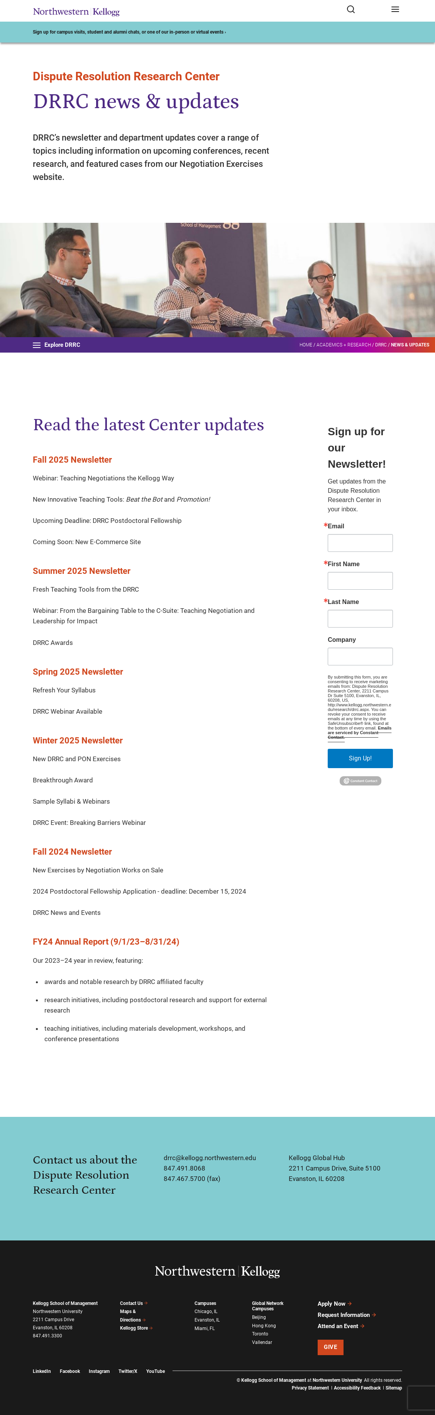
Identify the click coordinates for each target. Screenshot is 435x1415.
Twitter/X (127, 1371)
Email (336, 526)
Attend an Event (341, 1326)
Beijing (259, 1317)
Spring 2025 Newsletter (78, 672)
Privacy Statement (310, 1388)
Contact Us (134, 1303)
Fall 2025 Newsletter (72, 460)
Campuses (205, 1303)
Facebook (70, 1371)
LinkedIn (42, 1371)
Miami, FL (205, 1328)
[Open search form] (366, 9)
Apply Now (335, 1303)
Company (342, 640)
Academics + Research (344, 345)
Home (306, 345)
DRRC (381, 345)
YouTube (155, 1371)
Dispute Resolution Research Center (126, 76)
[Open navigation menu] (395, 9)
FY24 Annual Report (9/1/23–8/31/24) (106, 942)
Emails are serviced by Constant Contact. (359, 733)
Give (330, 1347)
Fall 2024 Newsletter (72, 852)
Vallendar (262, 1342)
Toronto (260, 1334)
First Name (344, 564)
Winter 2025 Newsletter (78, 740)
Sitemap (394, 1388)
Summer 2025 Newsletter (81, 571)
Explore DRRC (56, 344)
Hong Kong (264, 1325)
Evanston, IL (207, 1320)
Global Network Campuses (267, 1306)
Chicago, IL (206, 1311)
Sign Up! (360, 758)
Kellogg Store (136, 1328)
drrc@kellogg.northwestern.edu (210, 1158)
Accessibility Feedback (357, 1388)
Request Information (347, 1315)
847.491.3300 (47, 1336)
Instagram (99, 1371)
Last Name (343, 602)
